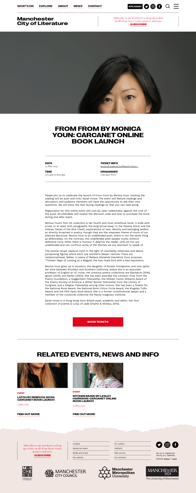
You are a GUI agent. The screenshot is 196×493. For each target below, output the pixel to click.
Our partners (120, 457)
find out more (28, 413)
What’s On (25, 5)
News (78, 5)
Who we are (119, 453)
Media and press (80, 453)
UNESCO (118, 448)
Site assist (135, 6)
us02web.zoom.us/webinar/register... (119, 166)
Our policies (78, 457)
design (167, 459)
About (63, 5)
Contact (95, 5)
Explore (45, 5)
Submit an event (80, 448)
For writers (119, 444)
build (174, 459)
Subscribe (138, 24)
